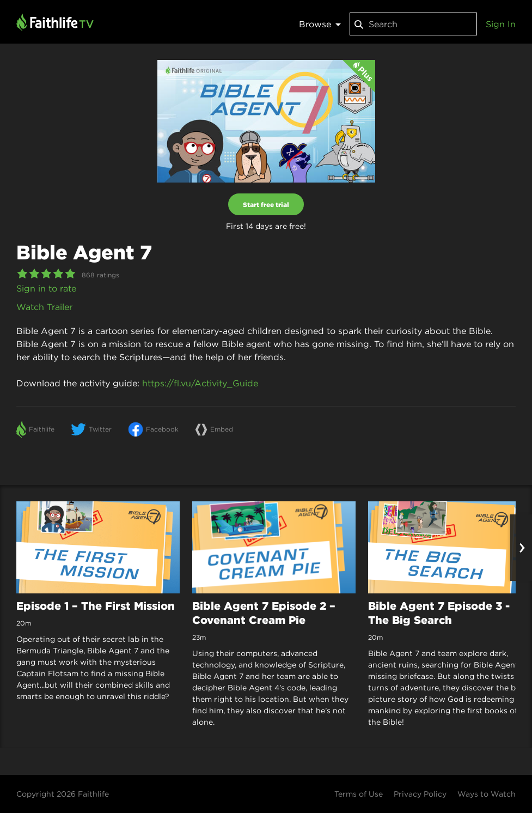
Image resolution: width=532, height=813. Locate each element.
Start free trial (266, 204)
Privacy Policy (420, 794)
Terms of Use (358, 794)
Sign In (501, 24)
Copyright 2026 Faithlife (62, 794)
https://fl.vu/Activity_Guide (200, 383)
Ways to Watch (486, 794)
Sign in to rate (46, 288)
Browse (320, 24)
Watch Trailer (44, 306)
